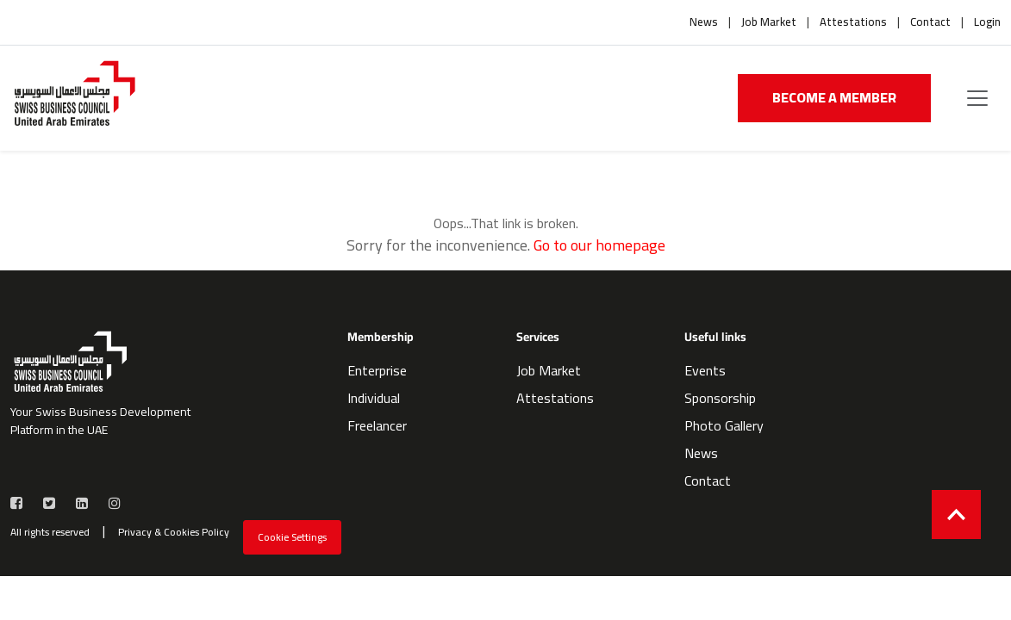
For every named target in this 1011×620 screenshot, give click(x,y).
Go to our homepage (599, 245)
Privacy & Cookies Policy (173, 532)
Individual (373, 398)
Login (987, 22)
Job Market (768, 22)
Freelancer (377, 425)
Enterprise (377, 370)
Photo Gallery (724, 425)
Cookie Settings (292, 537)
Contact (930, 22)
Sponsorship (720, 398)
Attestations (853, 22)
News (704, 22)
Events (705, 370)
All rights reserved (50, 532)
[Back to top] (956, 514)
